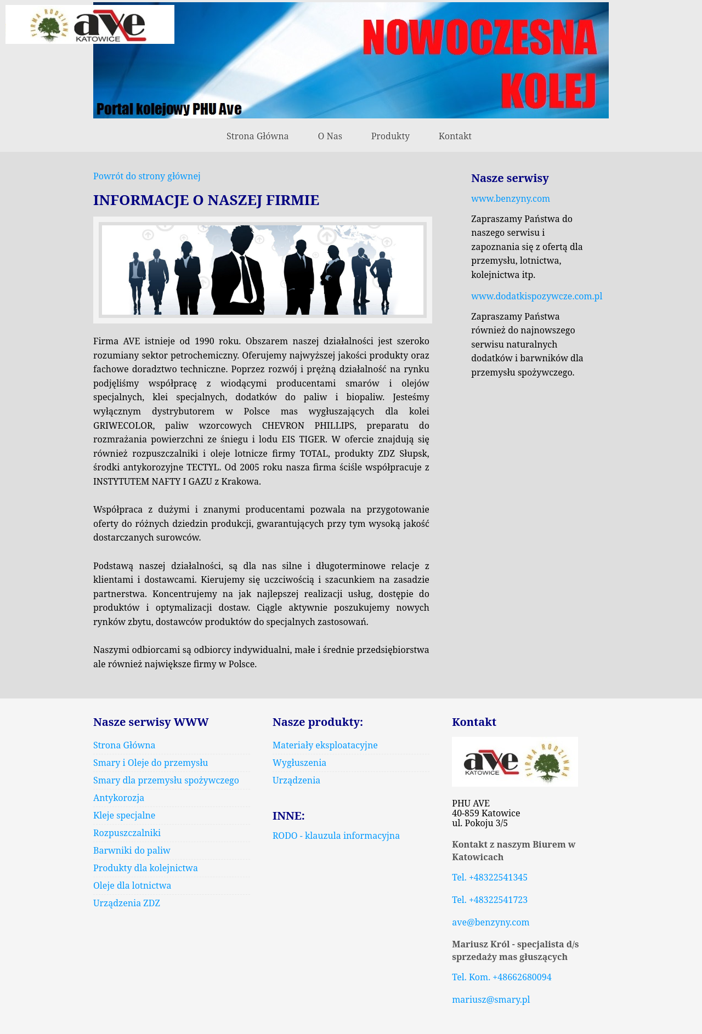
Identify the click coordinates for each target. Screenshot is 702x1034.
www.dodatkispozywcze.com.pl (536, 296)
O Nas (330, 136)
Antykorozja (118, 798)
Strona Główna (258, 136)
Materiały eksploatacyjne (325, 745)
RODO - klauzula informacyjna (336, 836)
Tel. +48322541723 (490, 900)
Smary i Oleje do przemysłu (150, 763)
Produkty (390, 136)
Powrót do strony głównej (147, 176)
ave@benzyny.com (490, 922)
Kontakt (455, 136)
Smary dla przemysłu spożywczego (166, 780)
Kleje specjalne (124, 815)
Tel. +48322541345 (490, 877)
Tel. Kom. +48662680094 (501, 977)
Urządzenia (296, 780)
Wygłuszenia (299, 763)
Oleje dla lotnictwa (132, 885)
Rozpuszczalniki (127, 833)
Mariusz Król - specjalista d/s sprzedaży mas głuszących (515, 950)
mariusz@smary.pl (491, 999)
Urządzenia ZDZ (126, 903)
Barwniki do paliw (132, 850)
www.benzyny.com (510, 198)
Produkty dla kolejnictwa (145, 868)
